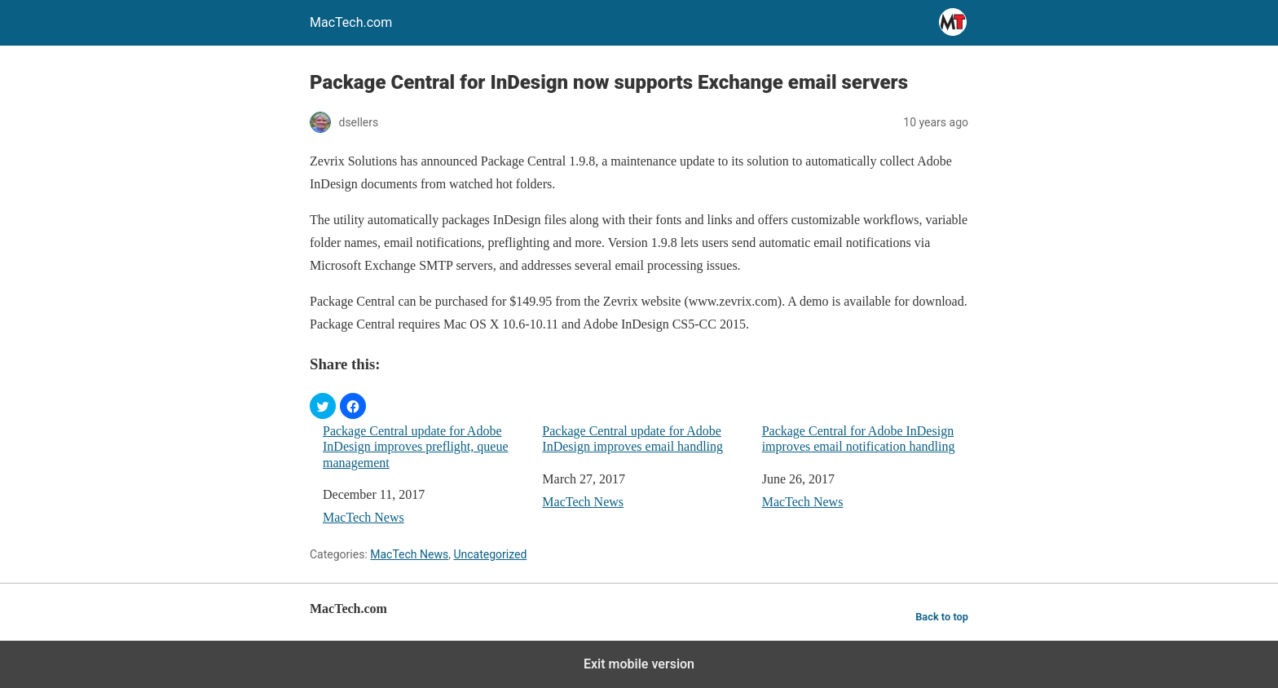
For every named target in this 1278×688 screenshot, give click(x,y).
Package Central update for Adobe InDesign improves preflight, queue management (416, 446)
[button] (323, 406)
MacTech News (363, 517)
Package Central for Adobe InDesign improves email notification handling (858, 438)
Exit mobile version (639, 664)
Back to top (941, 617)
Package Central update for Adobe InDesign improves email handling (632, 438)
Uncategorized (490, 554)
